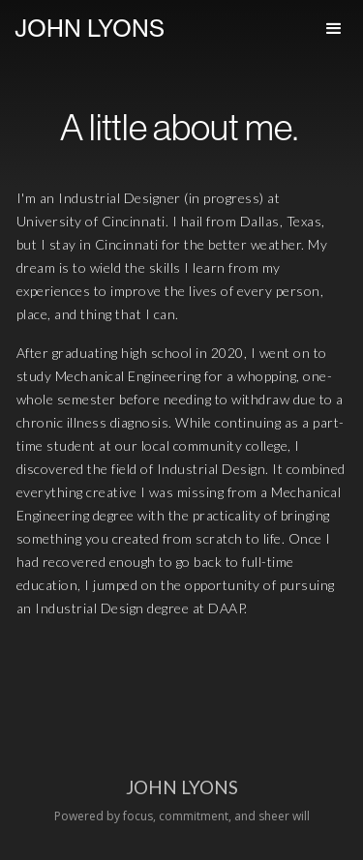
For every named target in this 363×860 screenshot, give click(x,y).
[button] (334, 29)
